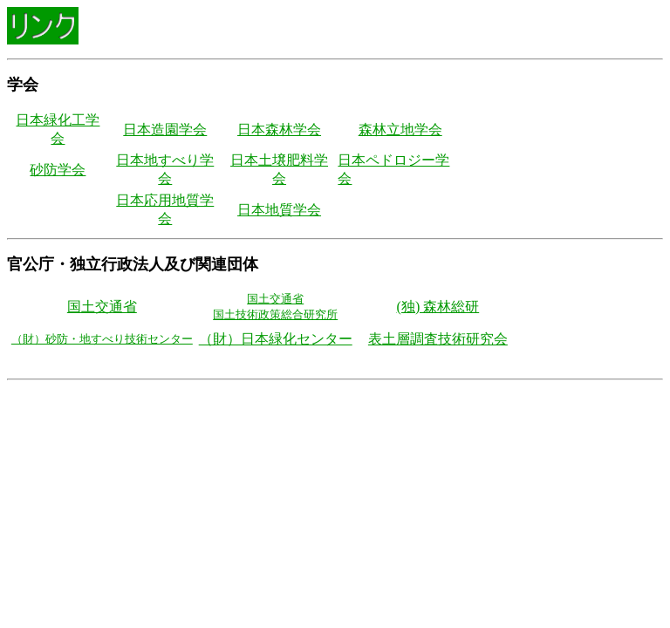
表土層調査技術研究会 (438, 338)
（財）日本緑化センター (275, 338)
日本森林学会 (279, 129)
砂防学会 (57, 169)
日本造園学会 (165, 129)
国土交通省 (102, 306)
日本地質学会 (279, 209)
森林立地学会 (400, 129)
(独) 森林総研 (438, 306)
